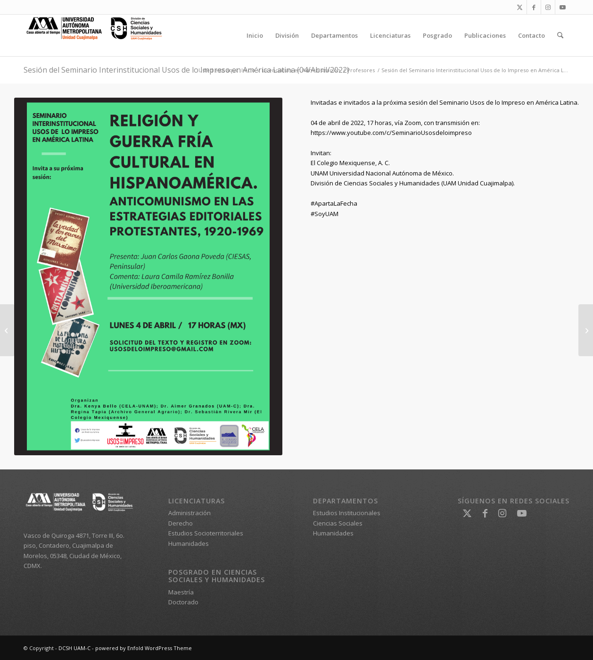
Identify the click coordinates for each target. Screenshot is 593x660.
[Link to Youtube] (562, 7)
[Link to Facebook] (534, 7)
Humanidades (188, 543)
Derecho (180, 523)
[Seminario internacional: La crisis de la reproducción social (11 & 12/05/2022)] (585, 330)
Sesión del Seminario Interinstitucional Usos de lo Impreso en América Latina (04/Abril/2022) (186, 70)
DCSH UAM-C (74, 648)
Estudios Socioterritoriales (205, 533)
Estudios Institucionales (346, 513)
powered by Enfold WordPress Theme (143, 648)
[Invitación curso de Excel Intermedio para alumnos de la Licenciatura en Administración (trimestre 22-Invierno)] (7, 330)
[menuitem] (254, 35)
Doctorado (183, 602)
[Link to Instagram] (548, 7)
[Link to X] (520, 7)
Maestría (181, 592)
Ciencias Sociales (337, 523)
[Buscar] (560, 35)
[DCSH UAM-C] (94, 35)
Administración (189, 513)
